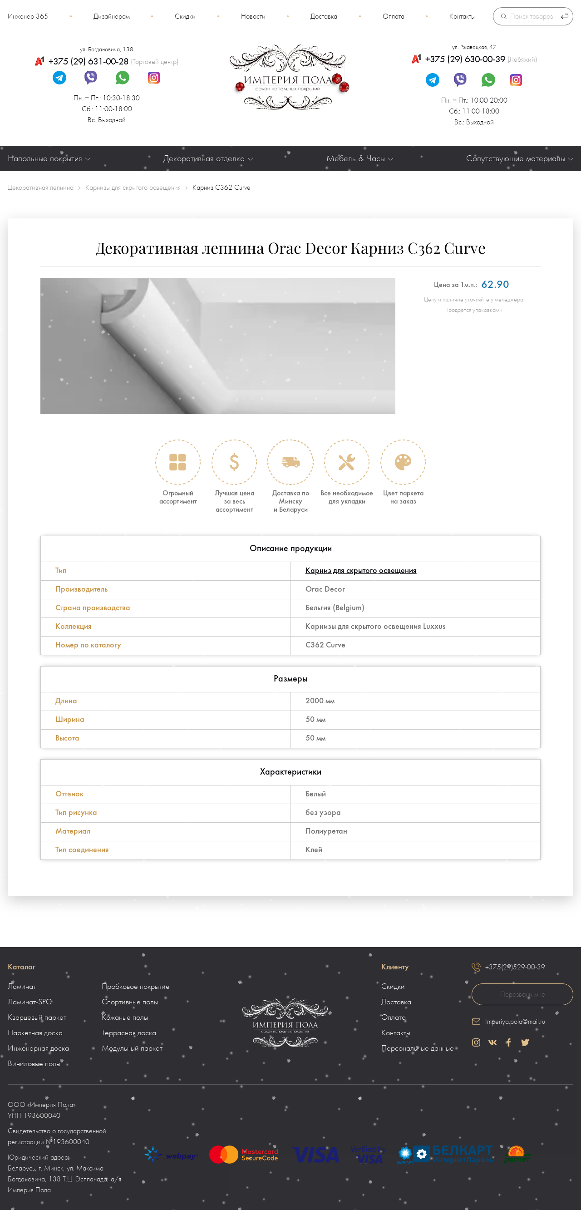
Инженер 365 (28, 16)
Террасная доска (129, 1032)
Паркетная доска (35, 1032)
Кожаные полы (125, 1017)
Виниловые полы (34, 1063)
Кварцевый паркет (37, 1017)
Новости (253, 16)
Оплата (393, 16)
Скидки (185, 16)
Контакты (462, 16)
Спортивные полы (130, 1002)
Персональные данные (417, 1048)
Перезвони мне (522, 994)
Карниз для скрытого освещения (361, 571)
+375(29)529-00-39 (515, 967)
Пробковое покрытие (136, 986)
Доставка (323, 16)
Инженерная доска (38, 1048)
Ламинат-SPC (29, 1002)
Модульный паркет (132, 1048)
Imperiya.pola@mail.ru (515, 1021)
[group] (217, 346)
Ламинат (22, 986)
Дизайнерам (112, 16)
